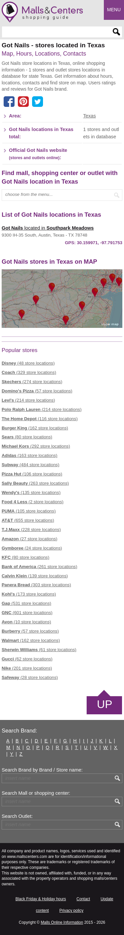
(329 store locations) (29, 372)
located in (48, 228)
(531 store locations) (26, 603)
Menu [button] (114, 9)
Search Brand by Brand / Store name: (42, 770)
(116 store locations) (40, 418)
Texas (89, 115)
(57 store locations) (37, 390)
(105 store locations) (29, 511)
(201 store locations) (27, 668)
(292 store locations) (36, 446)
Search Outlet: (17, 816)
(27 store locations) (30, 538)
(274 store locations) (32, 381)
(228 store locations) (31, 529)
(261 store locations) (39, 566)
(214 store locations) (28, 400)
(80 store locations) (27, 436)
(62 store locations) (27, 658)
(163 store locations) (30, 455)
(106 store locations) (32, 473)
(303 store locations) (36, 584)
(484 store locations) (30, 464)
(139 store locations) (35, 575)
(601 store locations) (27, 612)
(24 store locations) (32, 548)
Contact (83, 899)
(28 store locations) (30, 677)
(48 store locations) (28, 363)
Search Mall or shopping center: (36, 793)
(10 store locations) (26, 621)
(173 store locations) (29, 594)
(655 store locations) (28, 520)
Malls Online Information (62, 922)
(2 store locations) (32, 501)
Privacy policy (71, 910)
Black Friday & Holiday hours (41, 899)
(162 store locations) (35, 427)
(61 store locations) (39, 649)
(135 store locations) (31, 492)
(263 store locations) (35, 483)
